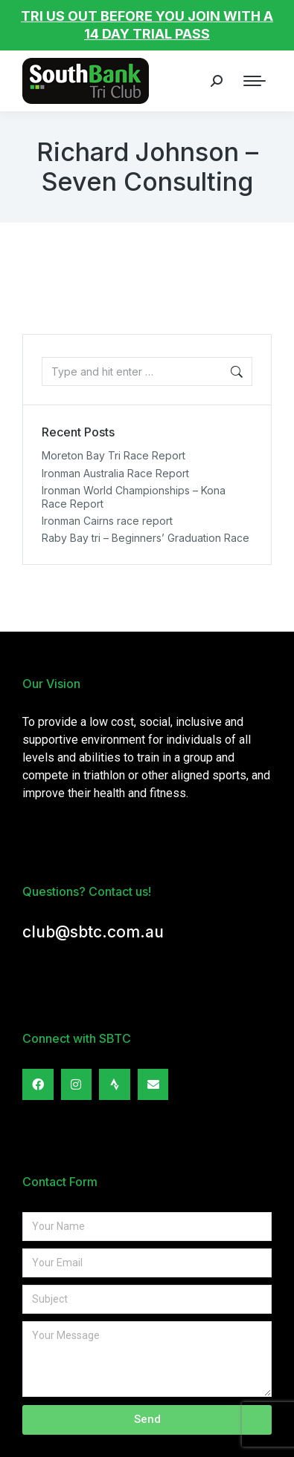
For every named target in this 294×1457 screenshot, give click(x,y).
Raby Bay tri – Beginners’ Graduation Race (145, 537)
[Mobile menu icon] (254, 81)
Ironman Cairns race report (107, 520)
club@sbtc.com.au (93, 932)
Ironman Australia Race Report (115, 473)
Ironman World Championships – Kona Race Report (134, 497)
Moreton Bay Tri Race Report (113, 455)
